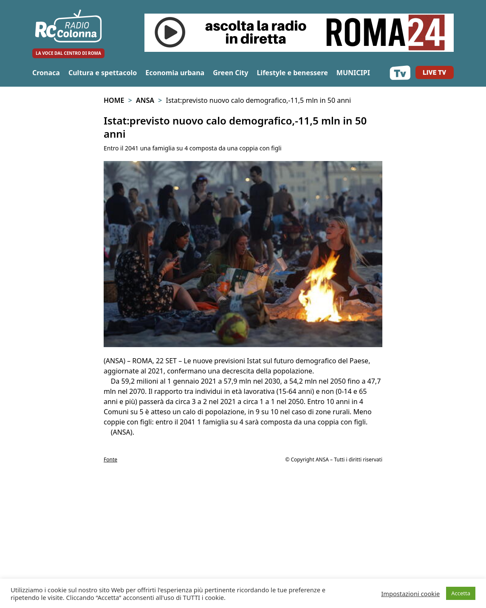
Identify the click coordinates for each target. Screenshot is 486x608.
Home (114, 100)
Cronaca (46, 72)
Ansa (145, 100)
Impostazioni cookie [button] (410, 593)
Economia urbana (174, 72)
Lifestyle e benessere (292, 72)
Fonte (110, 459)
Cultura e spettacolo (102, 72)
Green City (230, 72)
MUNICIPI (353, 72)
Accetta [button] (460, 593)
